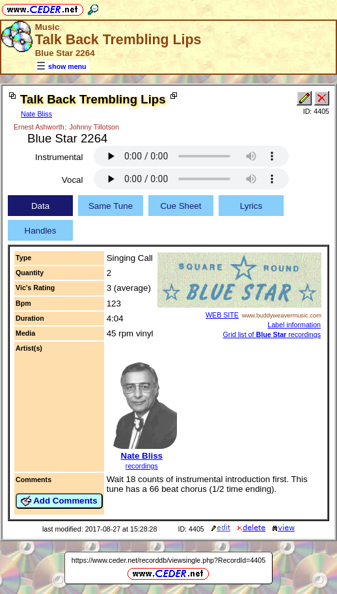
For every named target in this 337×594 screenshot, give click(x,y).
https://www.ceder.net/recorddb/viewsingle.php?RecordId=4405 (168, 560)
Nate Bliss (36, 114)
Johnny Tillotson (94, 127)
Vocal (72, 180)
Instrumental (59, 157)
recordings (142, 466)
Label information (294, 325)
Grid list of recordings (272, 334)
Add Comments (59, 501)
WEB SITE (222, 315)
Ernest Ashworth (39, 127)
